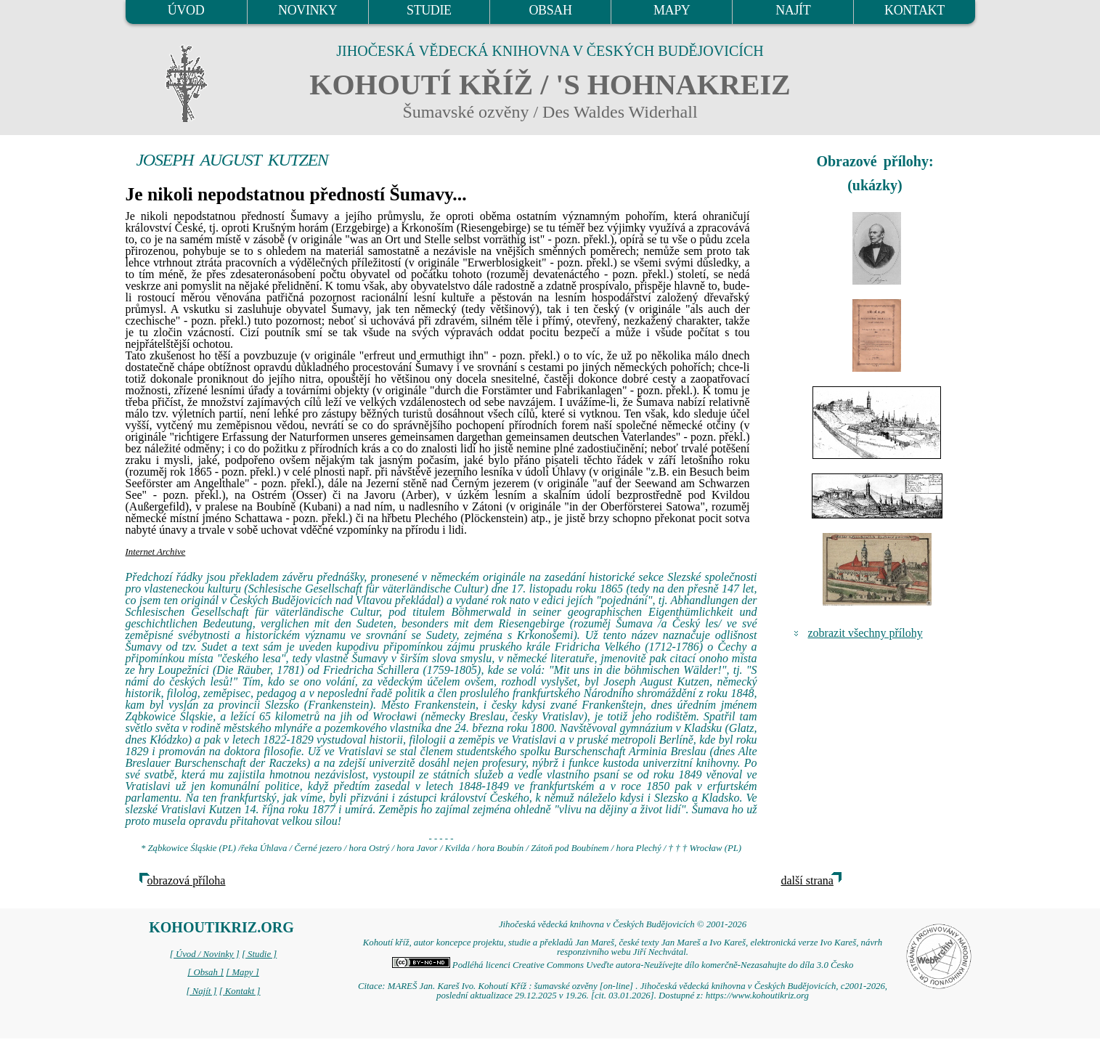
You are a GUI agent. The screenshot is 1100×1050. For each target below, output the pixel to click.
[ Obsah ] (205, 972)
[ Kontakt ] (240, 991)
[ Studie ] (259, 954)
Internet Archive (156, 552)
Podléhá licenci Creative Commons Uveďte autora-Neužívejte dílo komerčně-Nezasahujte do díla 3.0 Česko (623, 965)
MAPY (671, 10)
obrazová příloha (186, 880)
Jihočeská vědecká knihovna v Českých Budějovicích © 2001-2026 (622, 924)
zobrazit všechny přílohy (865, 633)
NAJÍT (792, 10)
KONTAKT (914, 10)
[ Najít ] (201, 991)
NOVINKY (307, 10)
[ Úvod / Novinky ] (205, 954)
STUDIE (429, 10)
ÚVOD (186, 10)
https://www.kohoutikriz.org (757, 995)
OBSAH (550, 10)
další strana (807, 880)
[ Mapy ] (242, 972)
